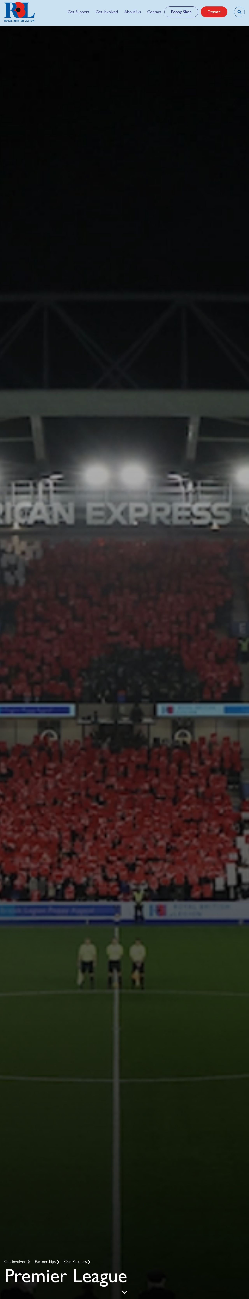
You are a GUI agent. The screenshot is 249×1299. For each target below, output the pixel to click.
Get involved (15, 1261)
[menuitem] (78, 12)
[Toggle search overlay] (239, 12)
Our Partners (76, 1261)
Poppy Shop (181, 11)
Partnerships (46, 1261)
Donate (214, 11)
